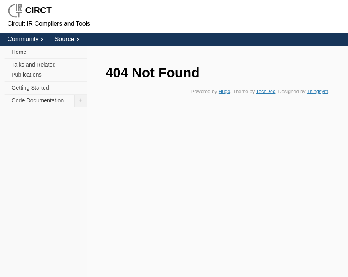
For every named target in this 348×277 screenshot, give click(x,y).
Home (19, 52)
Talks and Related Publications (33, 70)
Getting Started (30, 88)
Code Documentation (49, 101)
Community (25, 39)
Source (67, 39)
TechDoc (266, 91)
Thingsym (317, 91)
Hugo (224, 91)
